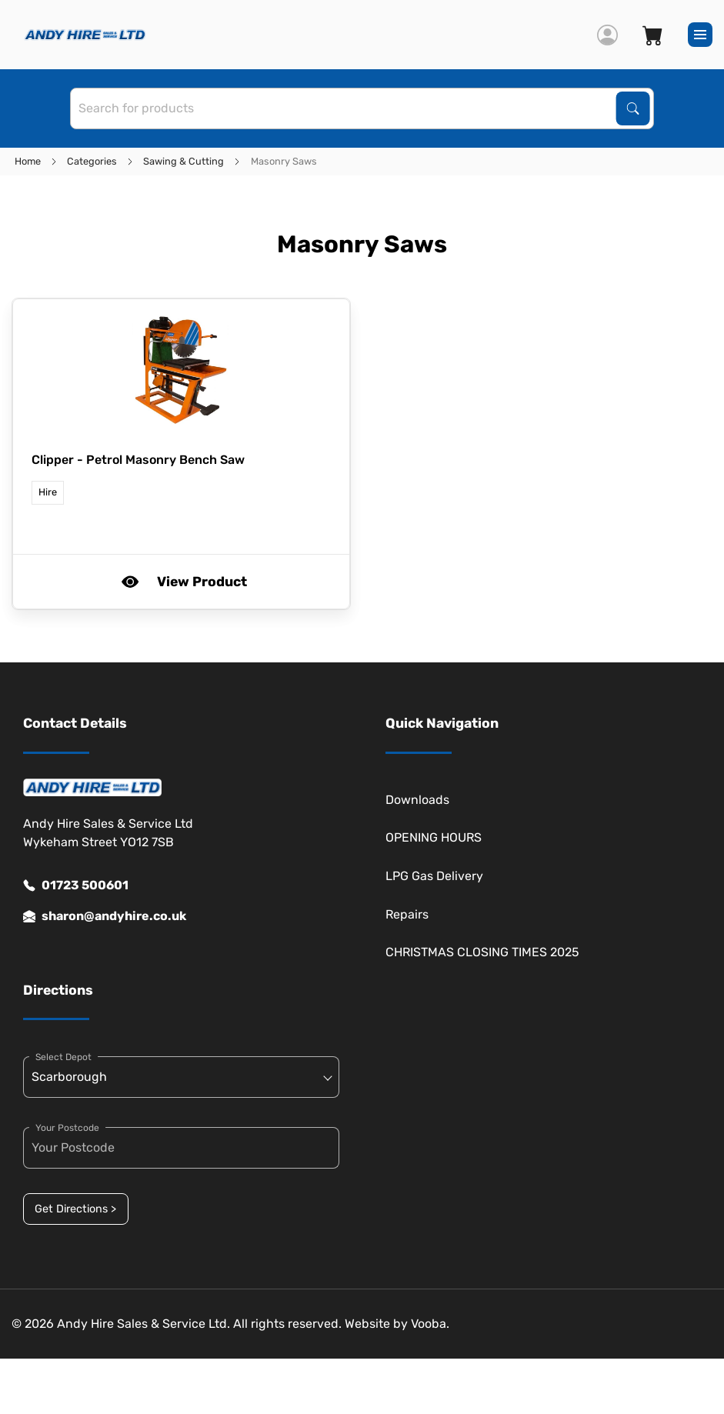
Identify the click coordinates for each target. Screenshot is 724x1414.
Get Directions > (75, 1209)
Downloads (417, 799)
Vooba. (430, 1323)
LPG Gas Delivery (434, 876)
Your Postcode (67, 1127)
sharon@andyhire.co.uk (104, 916)
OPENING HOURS (433, 837)
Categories (92, 161)
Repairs (407, 914)
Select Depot (63, 1057)
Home (28, 161)
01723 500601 (75, 885)
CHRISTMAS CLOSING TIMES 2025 (482, 952)
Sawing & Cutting (183, 161)
